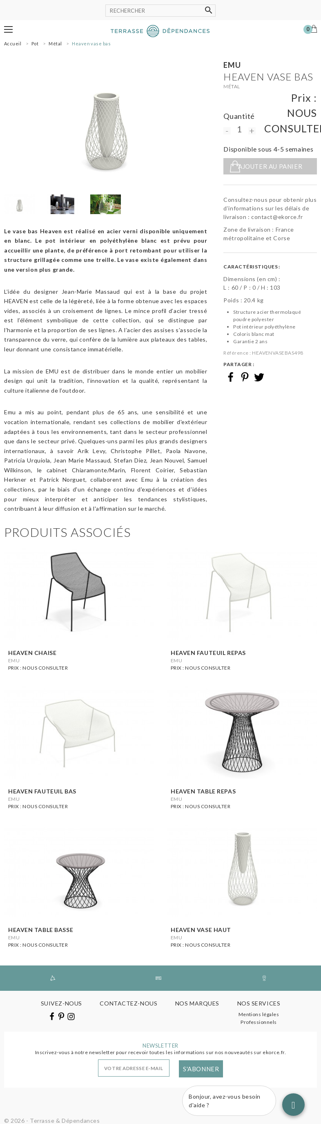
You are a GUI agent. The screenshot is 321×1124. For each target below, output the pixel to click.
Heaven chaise (32, 652)
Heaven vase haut (201, 929)
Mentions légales (259, 1014)
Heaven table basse (40, 929)
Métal (231, 86)
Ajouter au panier (270, 166)
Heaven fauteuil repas (208, 652)
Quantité (239, 116)
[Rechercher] (160, 10)
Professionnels (259, 1022)
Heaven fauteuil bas (42, 791)
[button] (8, 29)
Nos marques (197, 1003)
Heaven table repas (203, 791)
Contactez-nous (128, 1003)
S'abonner (201, 1069)
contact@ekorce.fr (277, 216)
